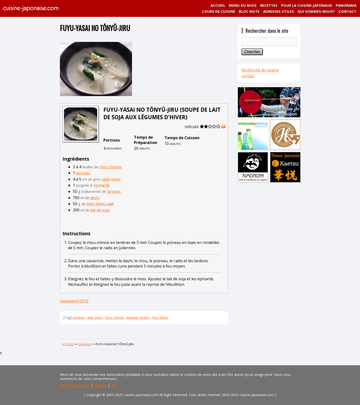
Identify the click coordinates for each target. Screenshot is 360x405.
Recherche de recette (260, 70)
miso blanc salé (100, 203)
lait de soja (99, 210)
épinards (102, 185)
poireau (83, 173)
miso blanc (160, 317)
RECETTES (269, 5)
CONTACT (347, 11)
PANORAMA (346, 5)
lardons (114, 191)
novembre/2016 (74, 301)
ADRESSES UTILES (278, 11)
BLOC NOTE (249, 11)
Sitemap (100, 385)
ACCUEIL (217, 5)
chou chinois (110, 167)
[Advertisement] (269, 259)
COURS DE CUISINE (218, 11)
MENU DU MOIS (243, 5)
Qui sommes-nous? (75, 385)
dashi (95, 197)
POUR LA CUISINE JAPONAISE (306, 5)
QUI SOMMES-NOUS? (316, 11)
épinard (132, 317)
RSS (114, 385)
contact (248, 75)
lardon (145, 317)
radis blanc (111, 179)
